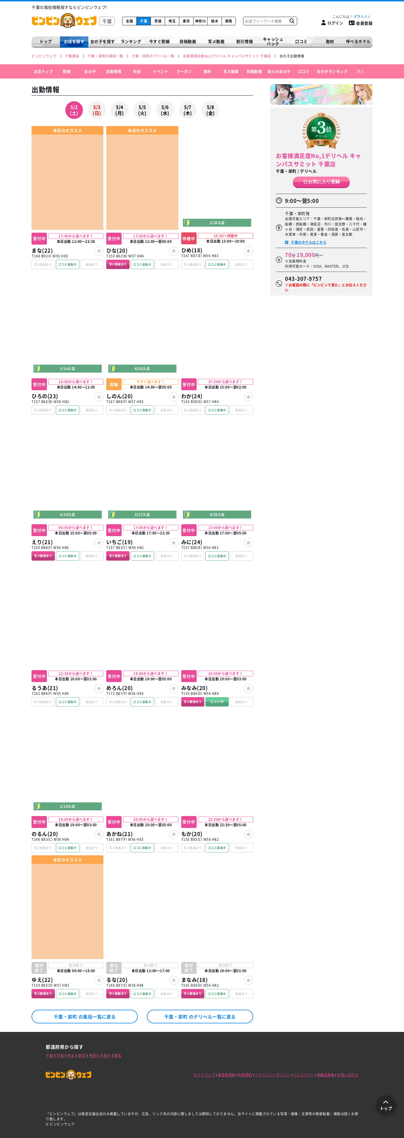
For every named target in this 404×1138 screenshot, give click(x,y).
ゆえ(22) (42, 980)
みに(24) (192, 542)
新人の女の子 (279, 71)
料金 (137, 71)
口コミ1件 (217, 701)
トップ (45, 41)
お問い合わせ (347, 1074)
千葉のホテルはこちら (308, 242)
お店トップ (43, 71)
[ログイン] (332, 23)
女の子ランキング (332, 71)
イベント (160, 71)
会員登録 (361, 23)
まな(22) (42, 250)
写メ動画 (216, 41)
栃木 (214, 21)
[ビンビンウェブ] (44, 56)
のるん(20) (45, 834)
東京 (186, 21)
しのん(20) (119, 396)
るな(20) (117, 980)
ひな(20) (117, 250)
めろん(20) (119, 688)
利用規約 (245, 1074)
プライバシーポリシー (272, 1074)
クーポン (184, 71)
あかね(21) (119, 834)
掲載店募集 (326, 1074)
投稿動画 (188, 41)
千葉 (143, 21)
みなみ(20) (194, 688)
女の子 (90, 71)
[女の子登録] (98, 251)
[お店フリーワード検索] (292, 21)
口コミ (301, 41)
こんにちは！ (351, 16)
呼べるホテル (358, 41)
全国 (129, 21)
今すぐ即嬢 (159, 41)
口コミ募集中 (67, 264)
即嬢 (66, 71)
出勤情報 (113, 71)
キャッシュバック (273, 41)
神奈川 (200, 21)
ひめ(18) (192, 250)
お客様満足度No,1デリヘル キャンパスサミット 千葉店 (318, 160)
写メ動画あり (118, 264)
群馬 (228, 21)
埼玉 (172, 21)
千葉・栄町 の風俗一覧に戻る (85, 1016)
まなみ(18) (194, 980)
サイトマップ (204, 1074)
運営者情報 (227, 1074)
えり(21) (42, 542)
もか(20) (192, 834)
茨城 (157, 21)
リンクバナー (303, 1074)
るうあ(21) (45, 688)
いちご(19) (119, 542)
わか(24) (192, 396)
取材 (207, 71)
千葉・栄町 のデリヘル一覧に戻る (200, 1016)
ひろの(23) (45, 396)
